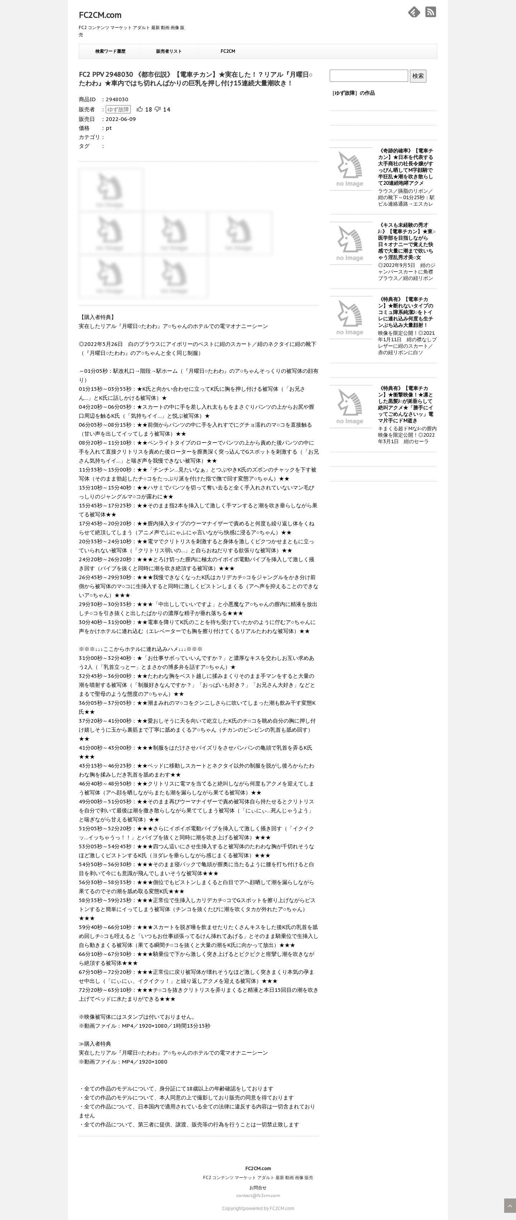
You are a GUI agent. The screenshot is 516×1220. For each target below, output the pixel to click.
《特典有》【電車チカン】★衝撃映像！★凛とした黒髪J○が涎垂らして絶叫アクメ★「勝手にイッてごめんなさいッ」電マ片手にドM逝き (405, 404)
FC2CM (228, 51)
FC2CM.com (100, 15)
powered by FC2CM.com (268, 1208)
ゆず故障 (118, 109)
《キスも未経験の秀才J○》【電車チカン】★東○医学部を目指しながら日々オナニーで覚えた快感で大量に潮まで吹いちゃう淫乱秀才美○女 (407, 241)
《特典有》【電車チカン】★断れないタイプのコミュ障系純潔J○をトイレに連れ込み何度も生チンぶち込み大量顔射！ (405, 312)
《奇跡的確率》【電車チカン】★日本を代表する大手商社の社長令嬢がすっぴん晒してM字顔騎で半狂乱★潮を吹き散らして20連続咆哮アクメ (405, 166)
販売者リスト (169, 51)
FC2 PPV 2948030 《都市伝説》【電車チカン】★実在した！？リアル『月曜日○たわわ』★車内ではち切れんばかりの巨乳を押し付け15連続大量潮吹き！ (196, 78)
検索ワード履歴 (110, 51)
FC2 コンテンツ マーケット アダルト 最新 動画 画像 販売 (258, 1177)
